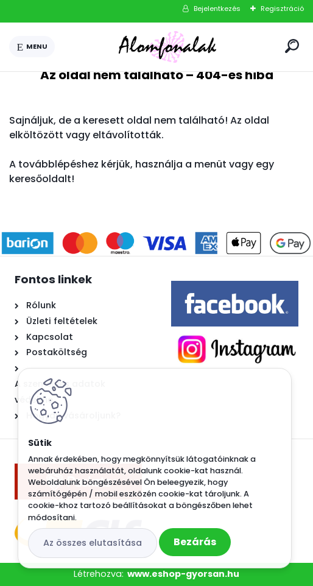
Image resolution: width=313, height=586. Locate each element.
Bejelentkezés (217, 8)
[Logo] (167, 47)
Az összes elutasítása (92, 543)
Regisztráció (282, 8)
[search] (292, 46)
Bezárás (195, 542)
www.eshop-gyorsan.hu (183, 574)
